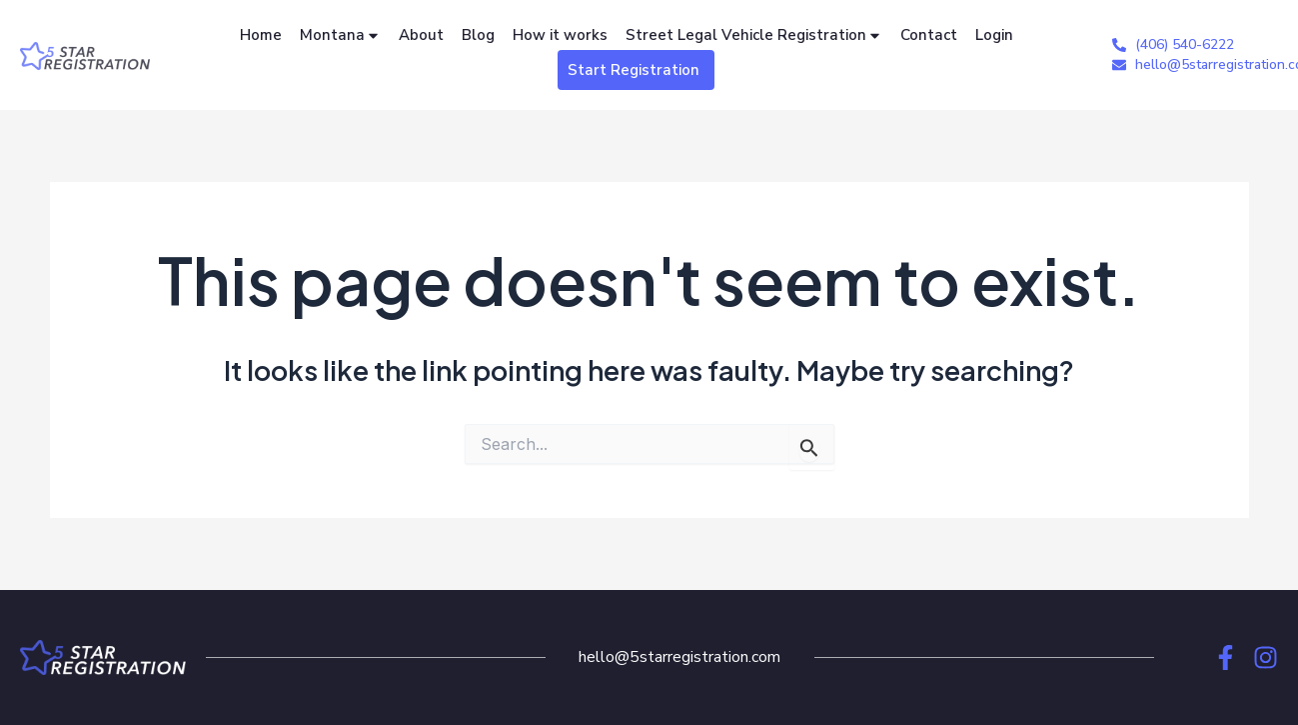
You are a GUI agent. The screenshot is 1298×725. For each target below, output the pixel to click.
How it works (560, 35)
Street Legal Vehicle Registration (754, 35)
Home (261, 35)
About (421, 35)
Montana (340, 35)
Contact (928, 35)
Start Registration (633, 70)
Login (994, 35)
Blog (478, 35)
